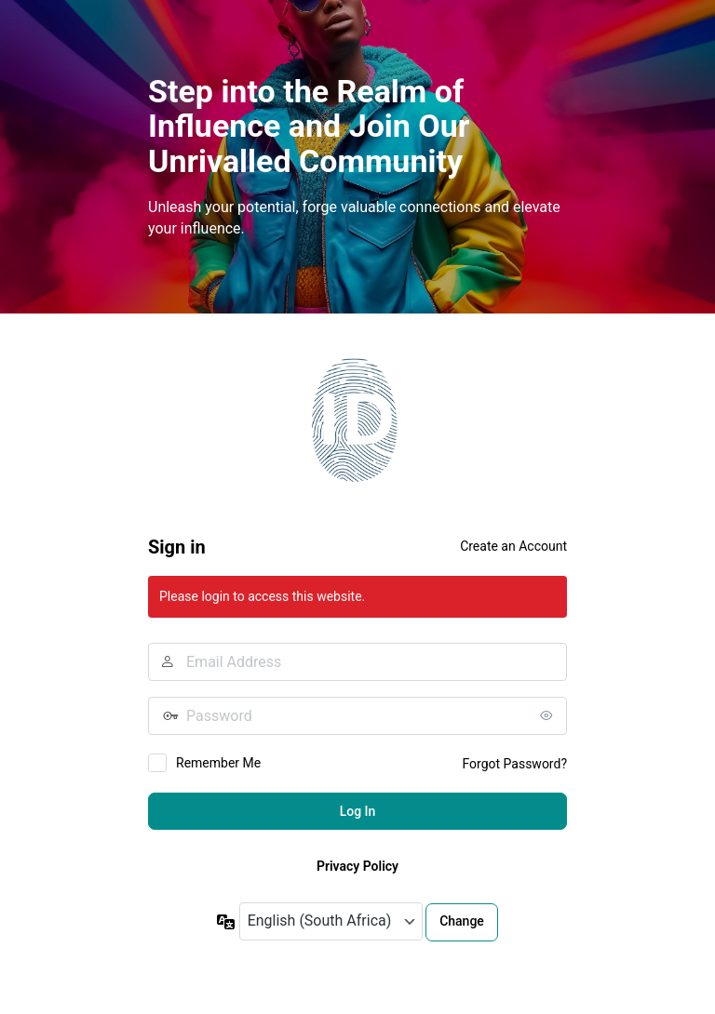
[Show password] (548, 715)
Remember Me (218, 762)
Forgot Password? (514, 763)
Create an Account (513, 546)
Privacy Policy (357, 866)
